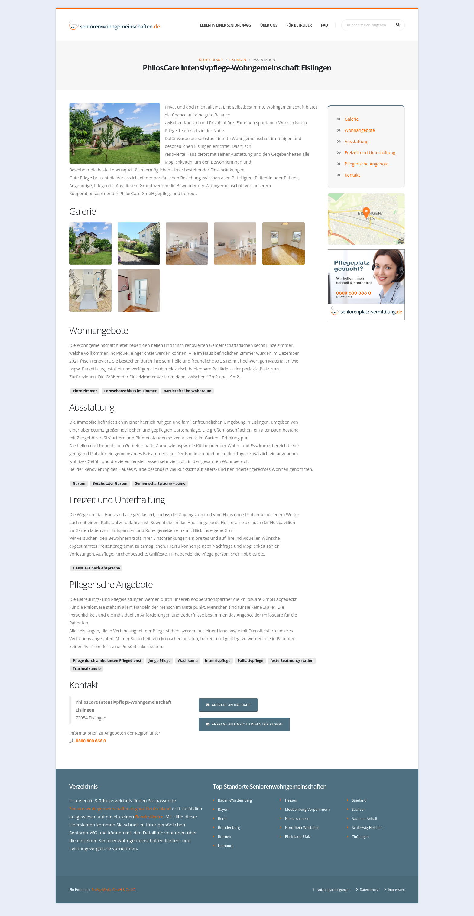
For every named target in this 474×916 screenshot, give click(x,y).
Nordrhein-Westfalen (303, 826)
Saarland (360, 800)
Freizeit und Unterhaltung (117, 499)
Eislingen (237, 59)
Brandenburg (230, 826)
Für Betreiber (299, 25)
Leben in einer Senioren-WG (225, 25)
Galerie (82, 211)
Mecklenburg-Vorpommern (309, 808)
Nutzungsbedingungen (329, 894)
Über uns (268, 25)
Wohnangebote (98, 330)
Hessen (291, 800)
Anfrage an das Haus (228, 704)
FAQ (324, 25)
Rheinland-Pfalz (299, 835)
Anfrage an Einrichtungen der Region (244, 724)
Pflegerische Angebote (111, 584)
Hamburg (226, 843)
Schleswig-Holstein (368, 826)
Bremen (225, 835)
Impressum (395, 894)
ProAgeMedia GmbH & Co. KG (115, 894)
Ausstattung (91, 407)
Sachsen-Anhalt (365, 817)
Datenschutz (366, 894)
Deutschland (211, 59)
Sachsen (359, 808)
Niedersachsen (298, 817)
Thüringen (361, 835)
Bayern (224, 808)
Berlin (223, 817)
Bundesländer (172, 816)
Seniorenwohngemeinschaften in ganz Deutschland (123, 808)
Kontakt (83, 684)
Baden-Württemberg (236, 800)
